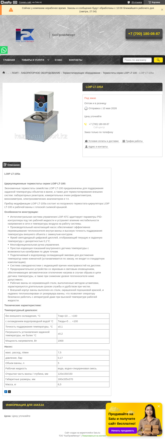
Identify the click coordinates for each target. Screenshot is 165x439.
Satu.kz (96, 433)
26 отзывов (136, 2)
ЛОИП (15, 73)
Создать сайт (25, 2)
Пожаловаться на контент (94, 436)
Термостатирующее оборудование (81, 73)
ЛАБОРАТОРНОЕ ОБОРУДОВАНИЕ (40, 73)
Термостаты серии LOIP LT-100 (120, 73)
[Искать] (158, 59)
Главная (9, 60)
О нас (58, 60)
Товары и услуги (33, 60)
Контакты (75, 60)
